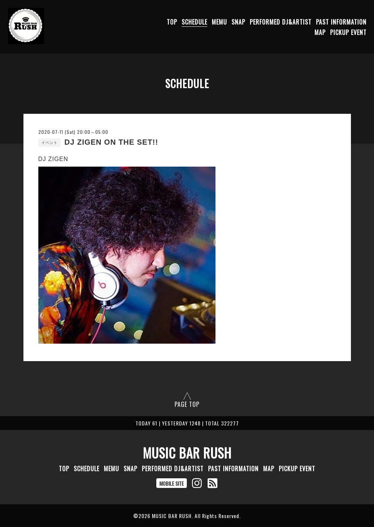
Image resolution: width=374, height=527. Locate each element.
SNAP (238, 21)
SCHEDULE (194, 21)
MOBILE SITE (171, 483)
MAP (320, 32)
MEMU (219, 21)
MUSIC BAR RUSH (187, 452)
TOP (172, 21)
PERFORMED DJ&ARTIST (280, 21)
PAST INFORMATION (341, 21)
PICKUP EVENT (348, 32)
